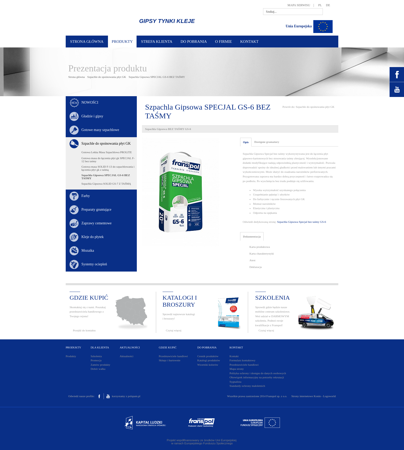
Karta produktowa (259, 246)
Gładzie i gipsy (92, 116)
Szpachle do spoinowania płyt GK (106, 76)
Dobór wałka (98, 368)
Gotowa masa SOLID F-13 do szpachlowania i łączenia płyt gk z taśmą (107, 168)
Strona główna (76, 76)
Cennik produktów (207, 356)
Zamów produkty (100, 364)
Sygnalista (235, 381)
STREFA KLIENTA (156, 41)
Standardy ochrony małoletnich (247, 385)
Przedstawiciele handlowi (173, 356)
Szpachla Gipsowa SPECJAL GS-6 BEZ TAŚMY (157, 76)
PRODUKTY (122, 41)
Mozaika (87, 250)
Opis (246, 142)
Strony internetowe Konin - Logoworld (313, 396)
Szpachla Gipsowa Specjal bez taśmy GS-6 (301, 221)
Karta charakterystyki (261, 253)
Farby (85, 196)
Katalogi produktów (208, 360)
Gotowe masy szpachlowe (100, 130)
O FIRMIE (223, 41)
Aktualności (126, 356)
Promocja (96, 360)
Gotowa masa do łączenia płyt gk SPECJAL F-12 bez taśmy (107, 160)
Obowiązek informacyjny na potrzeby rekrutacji (257, 377)
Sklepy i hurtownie (169, 360)
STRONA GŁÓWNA (87, 41)
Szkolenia (96, 356)
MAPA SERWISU (299, 5)
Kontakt (234, 356)
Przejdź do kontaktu (84, 330)
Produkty (71, 356)
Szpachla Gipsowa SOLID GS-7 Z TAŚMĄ (106, 183)
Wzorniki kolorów (207, 364)
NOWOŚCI (89, 102)
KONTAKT (249, 41)
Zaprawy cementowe (96, 223)
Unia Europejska (299, 26)
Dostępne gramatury (266, 141)
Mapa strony (237, 368)
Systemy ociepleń (94, 264)
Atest (252, 260)
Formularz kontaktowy (243, 360)
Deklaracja (255, 266)
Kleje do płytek (92, 237)
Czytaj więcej (173, 330)
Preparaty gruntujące (96, 209)
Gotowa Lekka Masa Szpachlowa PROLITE (106, 152)
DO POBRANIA (194, 41)
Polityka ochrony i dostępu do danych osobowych (258, 373)
